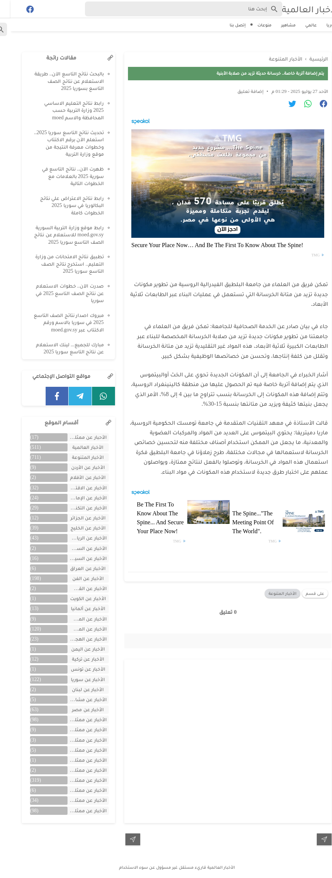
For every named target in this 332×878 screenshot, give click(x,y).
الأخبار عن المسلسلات (76, 619)
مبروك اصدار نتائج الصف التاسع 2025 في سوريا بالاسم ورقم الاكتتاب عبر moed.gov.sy (58, 322)
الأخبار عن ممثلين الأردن (76, 740)
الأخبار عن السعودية (76, 548)
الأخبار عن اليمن (77, 649)
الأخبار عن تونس (77, 669)
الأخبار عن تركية (77, 659)
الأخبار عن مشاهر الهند (76, 699)
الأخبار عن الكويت (77, 598)
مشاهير (277, 24)
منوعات (254, 24)
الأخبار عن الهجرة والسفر (76, 639)
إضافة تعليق (240, 91)
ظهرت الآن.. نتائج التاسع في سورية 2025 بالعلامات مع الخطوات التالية (62, 176)
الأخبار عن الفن (77, 578)
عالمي (300, 24)
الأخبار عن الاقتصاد (76, 487)
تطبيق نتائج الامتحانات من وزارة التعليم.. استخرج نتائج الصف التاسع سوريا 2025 (58, 264)
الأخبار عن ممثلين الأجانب (76, 729)
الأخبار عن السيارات (76, 558)
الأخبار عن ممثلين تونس (76, 760)
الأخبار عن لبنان (77, 689)
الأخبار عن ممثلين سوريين (76, 780)
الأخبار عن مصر (77, 709)
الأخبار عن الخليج (77, 528)
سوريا (321, 24)
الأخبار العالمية (299, 9)
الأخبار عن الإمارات (76, 497)
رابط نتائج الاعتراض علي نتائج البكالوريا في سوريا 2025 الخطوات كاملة (61, 205)
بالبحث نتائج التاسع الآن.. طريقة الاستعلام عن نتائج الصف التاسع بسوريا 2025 (58, 81)
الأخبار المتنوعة (272, 593)
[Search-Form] (173, 8)
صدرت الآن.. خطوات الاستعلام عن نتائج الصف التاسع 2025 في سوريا (59, 293)
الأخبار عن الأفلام (77, 477)
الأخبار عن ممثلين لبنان (76, 800)
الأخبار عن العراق (77, 568)
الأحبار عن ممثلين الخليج (76, 437)
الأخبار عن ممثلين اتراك (76, 719)
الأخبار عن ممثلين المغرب (76, 750)
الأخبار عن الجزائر (77, 518)
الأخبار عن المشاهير (76, 629)
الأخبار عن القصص (76, 588)
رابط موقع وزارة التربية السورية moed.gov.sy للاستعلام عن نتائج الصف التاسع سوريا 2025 (58, 235)
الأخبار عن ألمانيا (77, 608)
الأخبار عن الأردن (77, 467)
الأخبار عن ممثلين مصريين (76, 810)
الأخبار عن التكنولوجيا (76, 508)
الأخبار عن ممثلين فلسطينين (76, 790)
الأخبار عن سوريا (77, 679)
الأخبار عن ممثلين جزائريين (76, 770)
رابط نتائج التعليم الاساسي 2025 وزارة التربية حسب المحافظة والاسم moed (63, 110)
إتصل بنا (227, 24)
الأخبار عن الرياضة (77, 538)
